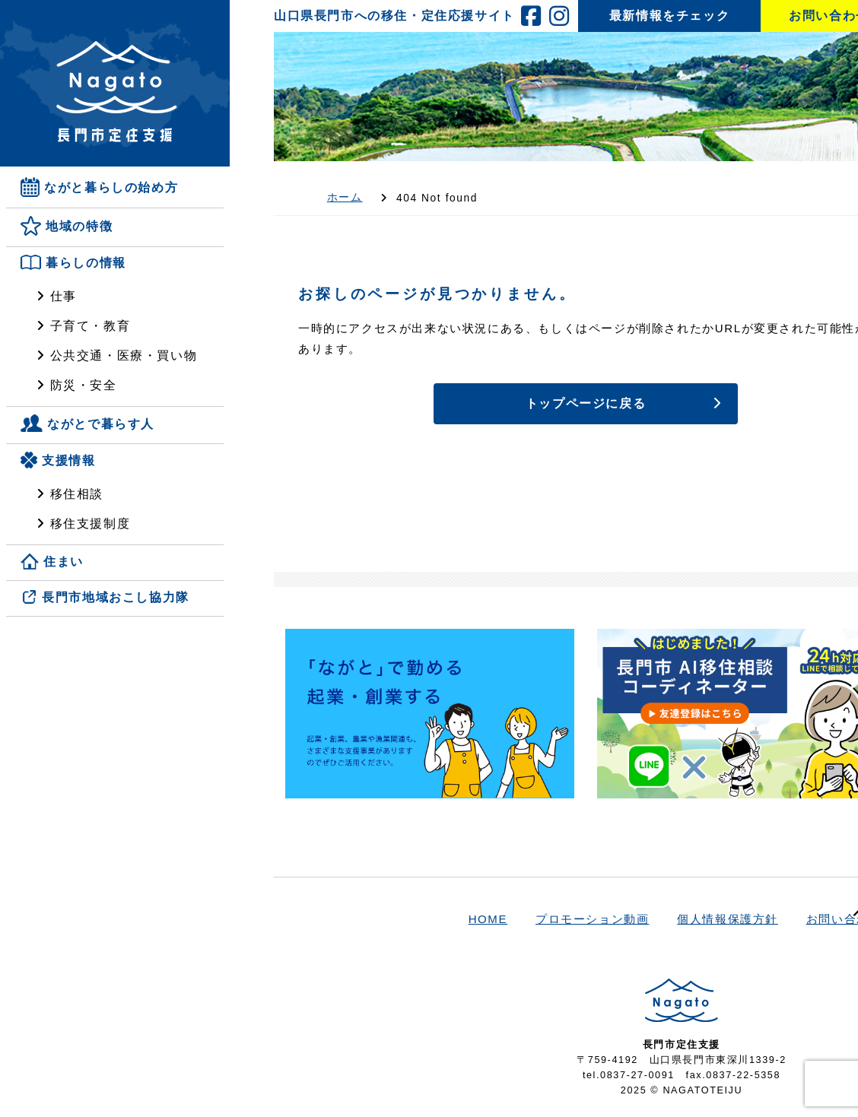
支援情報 (68, 460)
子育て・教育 (90, 325)
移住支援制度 (90, 523)
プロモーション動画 (592, 918)
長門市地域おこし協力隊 (115, 598)
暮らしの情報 (86, 263)
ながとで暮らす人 (100, 423)
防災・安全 (83, 385)
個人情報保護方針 (727, 918)
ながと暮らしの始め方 (111, 187)
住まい (63, 561)
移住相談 (76, 493)
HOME (488, 918)
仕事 (63, 296)
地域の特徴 (79, 227)
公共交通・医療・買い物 (124, 355)
